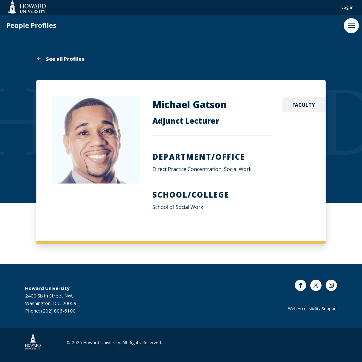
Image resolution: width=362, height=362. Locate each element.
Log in (347, 7)
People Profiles (31, 25)
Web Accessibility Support (312, 308)
